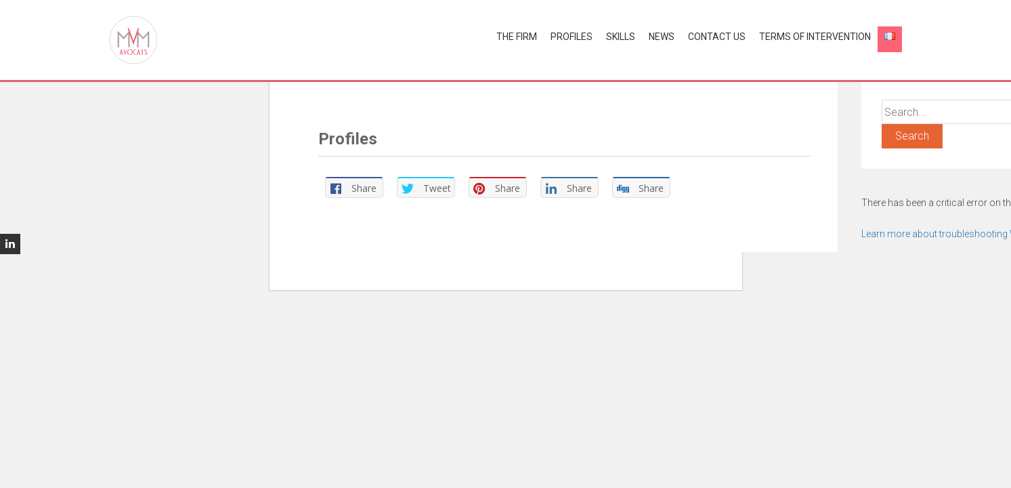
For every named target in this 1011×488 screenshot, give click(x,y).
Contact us (717, 36)
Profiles (572, 36)
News (661, 36)
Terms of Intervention (815, 36)
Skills (620, 36)
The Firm (516, 36)
